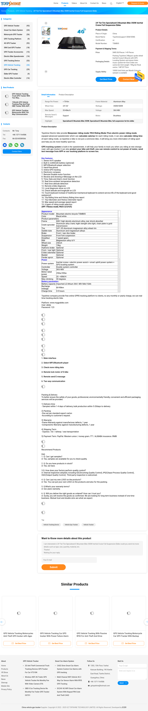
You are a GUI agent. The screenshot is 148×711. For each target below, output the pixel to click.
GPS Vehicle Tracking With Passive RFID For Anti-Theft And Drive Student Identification (92, 636)
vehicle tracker (89, 525)
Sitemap (4, 683)
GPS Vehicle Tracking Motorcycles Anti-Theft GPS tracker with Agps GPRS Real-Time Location (18, 636)
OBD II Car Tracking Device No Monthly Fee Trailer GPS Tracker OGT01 (37, 691)
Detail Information (48, 95)
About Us (4, 676)
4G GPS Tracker (17, 43)
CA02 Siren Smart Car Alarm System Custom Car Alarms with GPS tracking (69, 669)
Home (3, 666)
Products (4, 669)
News (3, 679)
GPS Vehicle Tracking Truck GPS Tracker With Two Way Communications (21, 96)
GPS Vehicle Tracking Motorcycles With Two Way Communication (20, 112)
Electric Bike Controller (17, 78)
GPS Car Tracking (17, 69)
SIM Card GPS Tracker (17, 47)
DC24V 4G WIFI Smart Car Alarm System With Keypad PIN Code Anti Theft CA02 (69, 691)
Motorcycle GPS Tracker (17, 34)
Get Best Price (106, 79)
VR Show (4, 672)
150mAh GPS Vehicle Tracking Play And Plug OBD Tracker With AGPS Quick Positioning (21, 104)
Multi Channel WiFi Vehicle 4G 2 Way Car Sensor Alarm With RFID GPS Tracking (69, 680)
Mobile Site (5, 686)
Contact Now (17, 151)
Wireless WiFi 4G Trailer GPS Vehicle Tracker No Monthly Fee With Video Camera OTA (37, 680)
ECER (124, 707)
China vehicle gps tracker (31, 707)
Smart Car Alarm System (17, 30)
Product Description (66, 95)
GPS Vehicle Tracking (17, 65)
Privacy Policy (6, 689)
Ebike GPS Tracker (17, 74)
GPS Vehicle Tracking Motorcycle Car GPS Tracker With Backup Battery (127, 636)
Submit (54, 567)
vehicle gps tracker (71, 525)
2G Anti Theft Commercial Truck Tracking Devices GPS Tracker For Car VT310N (37, 669)
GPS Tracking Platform (17, 39)
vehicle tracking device (51, 525)
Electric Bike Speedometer (17, 56)
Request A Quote (137, 3)
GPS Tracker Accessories (17, 52)
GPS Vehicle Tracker (17, 26)
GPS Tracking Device (17, 60)
